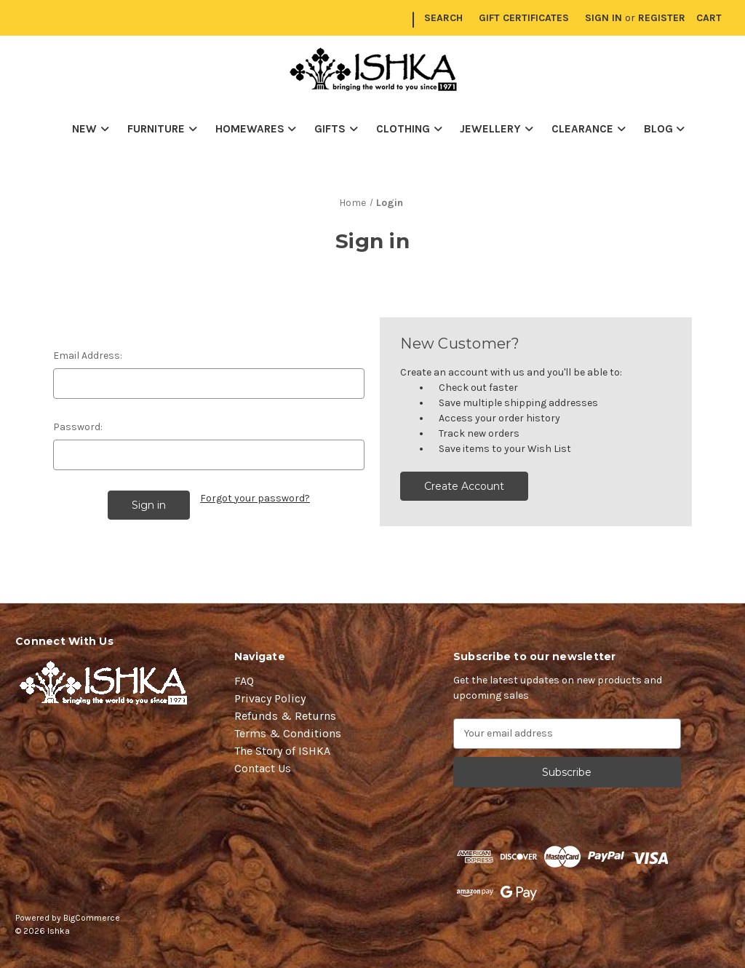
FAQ (244, 681)
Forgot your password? (255, 498)
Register (661, 18)
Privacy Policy (270, 698)
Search (443, 18)
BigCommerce (91, 918)
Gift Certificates (524, 18)
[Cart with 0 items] (709, 18)
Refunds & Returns (285, 716)
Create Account (464, 486)
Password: (78, 427)
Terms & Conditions (287, 733)
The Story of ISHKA (282, 751)
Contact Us (262, 768)
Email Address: (87, 355)
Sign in (603, 18)
